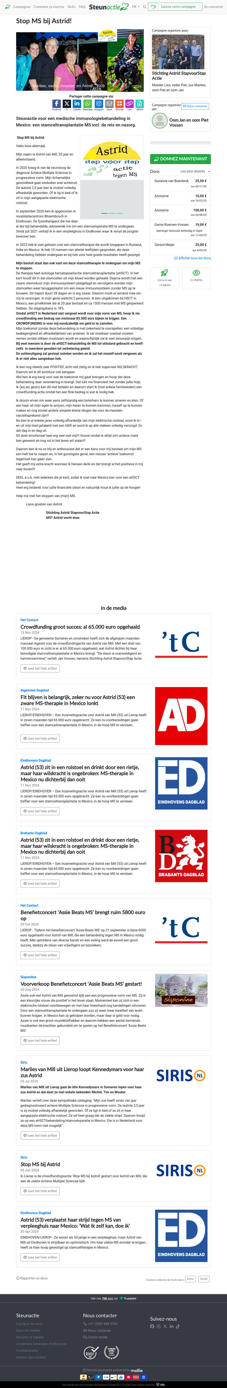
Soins (190, 1278)
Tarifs (71, 7)
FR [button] (134, 7)
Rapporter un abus (32, 1278)
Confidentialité (27, 1351)
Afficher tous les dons (192, 258)
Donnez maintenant (180, 159)
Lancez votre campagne (178, 6)
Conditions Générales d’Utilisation (41, 1344)
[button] (144, 7)
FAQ (82, 7)
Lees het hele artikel (40, 668)
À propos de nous (29, 1324)
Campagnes (21, 7)
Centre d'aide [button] (95, 1337)
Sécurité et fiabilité (30, 1337)
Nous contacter (195, 106)
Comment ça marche (49, 7)
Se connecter (213, 7)
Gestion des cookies (31, 1357)
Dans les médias (28, 1331)
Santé (204, 1278)
